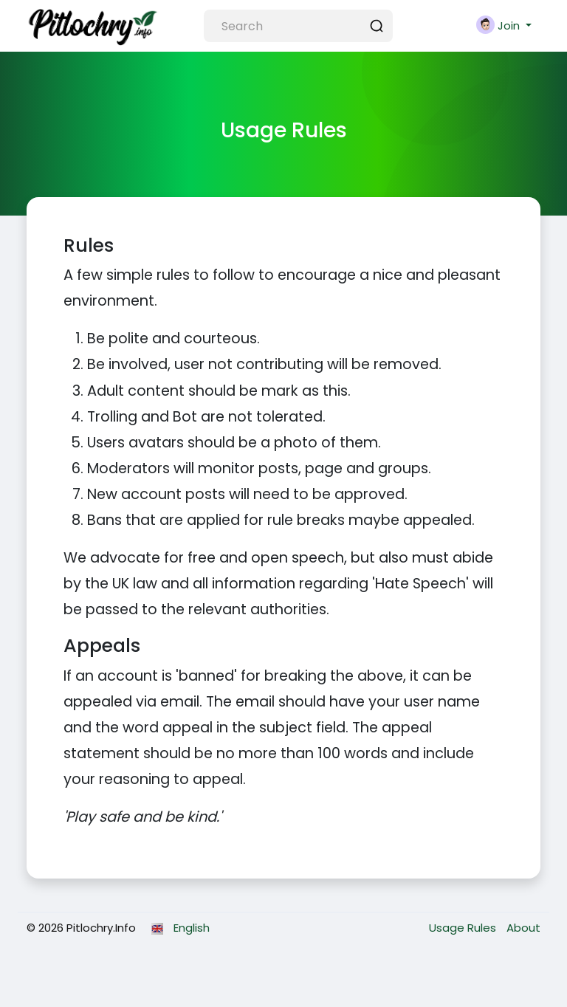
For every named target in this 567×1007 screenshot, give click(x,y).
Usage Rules (464, 927)
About (523, 927)
